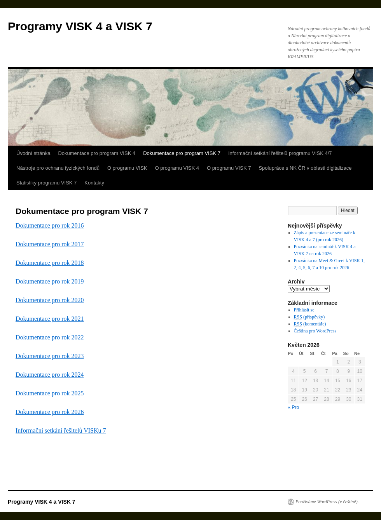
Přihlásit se (304, 310)
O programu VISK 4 (177, 168)
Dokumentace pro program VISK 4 (96, 153)
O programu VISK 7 (229, 168)
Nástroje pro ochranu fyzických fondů (58, 168)
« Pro (293, 407)
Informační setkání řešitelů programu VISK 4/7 (280, 153)
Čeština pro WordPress (315, 331)
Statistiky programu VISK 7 (46, 183)
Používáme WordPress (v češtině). (327, 501)
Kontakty (94, 183)
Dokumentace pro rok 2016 (50, 225)
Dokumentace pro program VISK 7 (181, 153)
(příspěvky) (309, 317)
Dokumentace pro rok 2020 (50, 300)
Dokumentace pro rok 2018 (50, 262)
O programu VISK (127, 168)
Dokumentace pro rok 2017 (50, 244)
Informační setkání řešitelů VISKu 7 (61, 430)
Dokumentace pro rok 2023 (50, 356)
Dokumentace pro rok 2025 (50, 393)
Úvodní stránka (33, 153)
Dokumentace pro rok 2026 (50, 412)
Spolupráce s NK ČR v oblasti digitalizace (305, 168)
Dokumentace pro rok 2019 (50, 281)
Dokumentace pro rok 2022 (50, 337)
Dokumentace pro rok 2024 (50, 374)
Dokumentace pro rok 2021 (50, 318)
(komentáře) (310, 324)
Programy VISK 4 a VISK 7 (80, 26)
